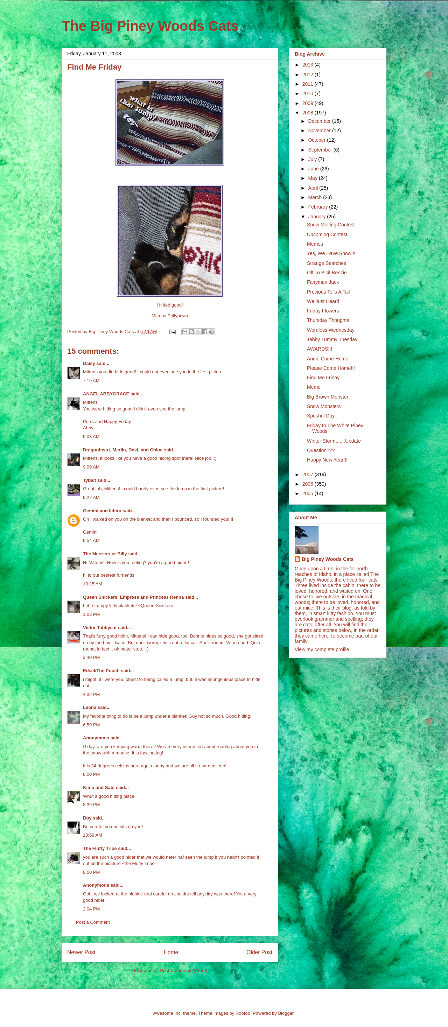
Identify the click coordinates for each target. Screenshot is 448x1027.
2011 (308, 84)
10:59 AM (92, 835)
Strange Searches (326, 263)
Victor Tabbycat (100, 627)
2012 (308, 74)
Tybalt (89, 480)
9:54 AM (91, 540)
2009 (308, 103)
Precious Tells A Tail (328, 292)
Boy (87, 818)
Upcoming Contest (327, 234)
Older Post (259, 952)
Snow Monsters (324, 406)
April (313, 188)
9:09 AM (91, 467)
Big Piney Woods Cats (328, 559)
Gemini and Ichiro (102, 510)
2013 (308, 65)
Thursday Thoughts (328, 320)
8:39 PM (91, 804)
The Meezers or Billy (105, 553)
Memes (315, 244)
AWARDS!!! (319, 349)
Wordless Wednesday (331, 330)
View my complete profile (322, 649)
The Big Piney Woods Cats (150, 26)
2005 (308, 493)
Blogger (285, 1013)
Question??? (321, 450)
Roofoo (243, 1013)
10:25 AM (92, 583)
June (314, 168)
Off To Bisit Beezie (327, 272)
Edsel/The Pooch (101, 670)
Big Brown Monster (327, 397)
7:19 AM (91, 380)
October (317, 140)
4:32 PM (91, 694)
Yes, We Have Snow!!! (331, 253)
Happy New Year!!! (327, 460)
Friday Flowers (323, 311)
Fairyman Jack (323, 282)
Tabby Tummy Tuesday (332, 339)
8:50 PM (91, 872)
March (315, 197)
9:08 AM (91, 436)
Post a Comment (93, 922)
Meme (314, 387)
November (320, 130)
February (318, 207)
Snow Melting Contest (331, 224)
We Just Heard (323, 301)
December (320, 121)
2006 (308, 484)
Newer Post (81, 952)
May (313, 178)
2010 (308, 93)
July (313, 159)
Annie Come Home (327, 358)
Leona (89, 707)
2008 (308, 112)
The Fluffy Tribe (100, 848)
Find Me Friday (323, 377)
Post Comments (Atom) (183, 970)
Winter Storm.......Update (334, 441)
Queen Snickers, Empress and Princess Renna (133, 597)
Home (171, 952)
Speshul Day (321, 415)
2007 (308, 474)
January (317, 216)
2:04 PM (91, 909)
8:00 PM (91, 774)
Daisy (89, 363)
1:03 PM (91, 614)
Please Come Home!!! (331, 368)
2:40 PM (91, 657)
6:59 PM (91, 724)
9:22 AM (91, 497)
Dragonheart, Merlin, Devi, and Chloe (123, 449)
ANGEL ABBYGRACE (106, 393)
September (320, 150)
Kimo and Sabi (98, 787)
